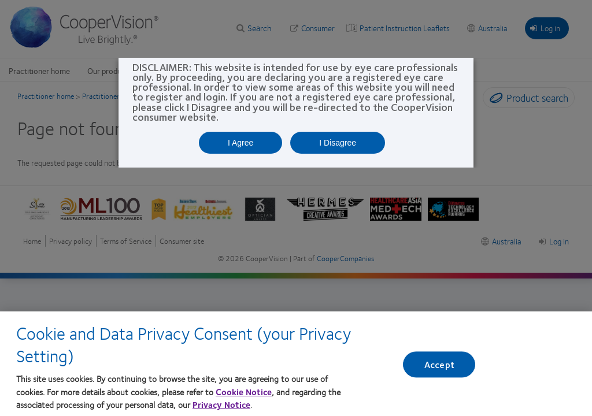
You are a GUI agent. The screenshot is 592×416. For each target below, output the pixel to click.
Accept (439, 370)
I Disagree (337, 142)
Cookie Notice (244, 398)
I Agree (240, 142)
